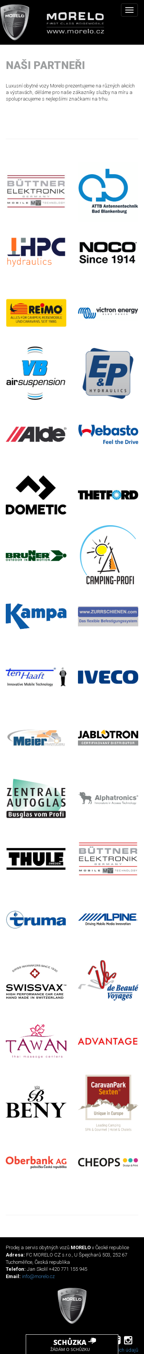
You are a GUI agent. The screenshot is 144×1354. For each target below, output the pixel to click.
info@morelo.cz (38, 1276)
